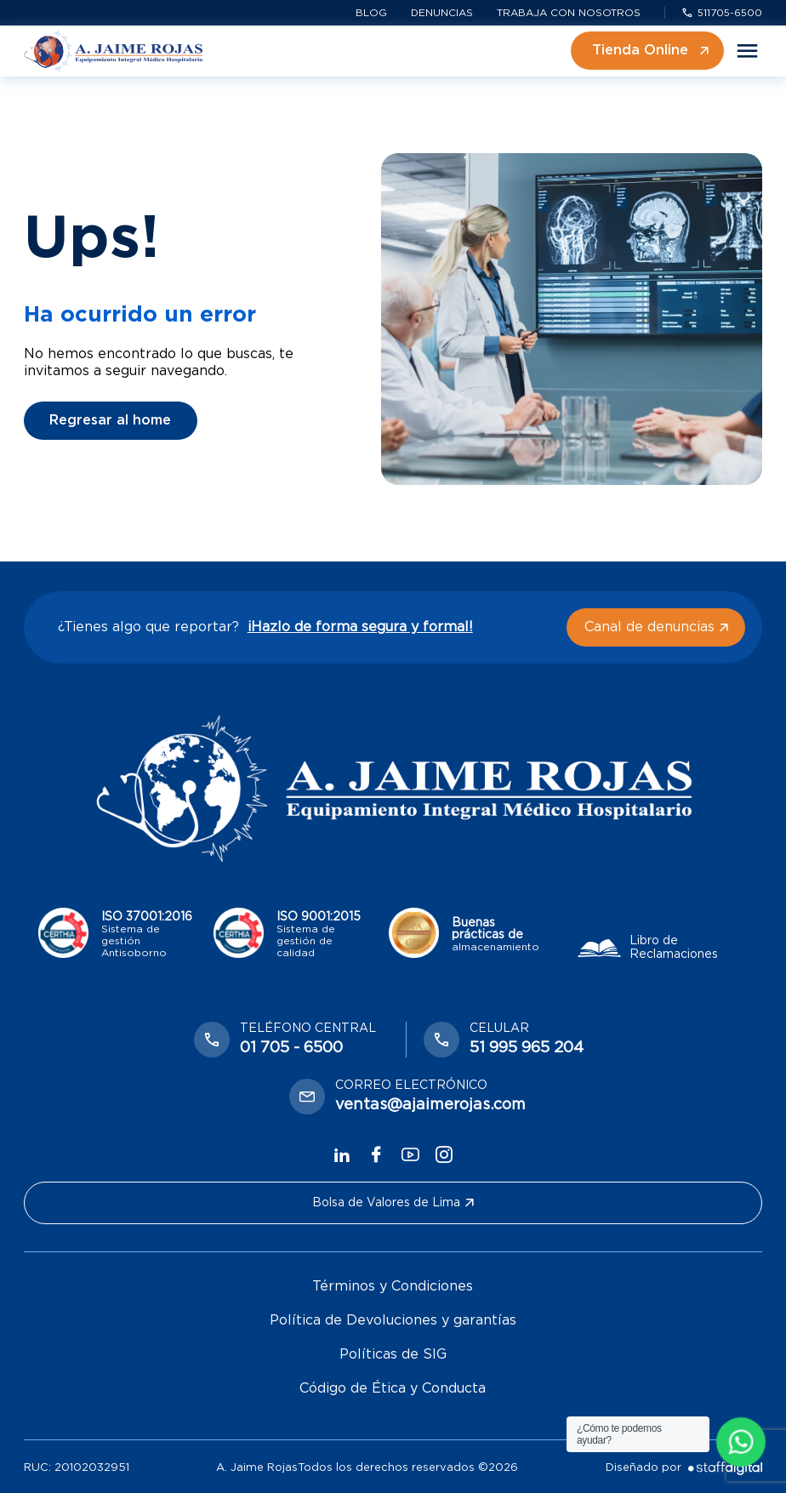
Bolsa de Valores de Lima (393, 1203)
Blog (371, 13)
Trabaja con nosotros (569, 13)
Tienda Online (650, 50)
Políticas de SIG (393, 1354)
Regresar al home (110, 420)
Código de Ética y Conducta (392, 1388)
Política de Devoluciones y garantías (393, 1320)
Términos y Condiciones (392, 1286)
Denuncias (442, 13)
